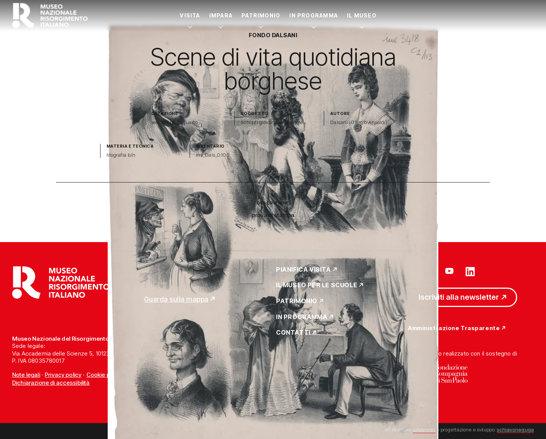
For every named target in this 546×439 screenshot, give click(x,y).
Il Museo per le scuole (316, 285)
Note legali (26, 374)
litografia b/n (121, 155)
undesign (424, 429)
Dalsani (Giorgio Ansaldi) (358, 122)
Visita (190, 15)
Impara (220, 15)
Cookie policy (104, 374)
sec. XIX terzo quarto (174, 122)
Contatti (293, 332)
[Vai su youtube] (450, 270)
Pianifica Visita (303, 269)
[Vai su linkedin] (470, 270)
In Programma (313, 15)
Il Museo (362, 15)
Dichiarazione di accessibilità (51, 382)
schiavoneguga (515, 429)
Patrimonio (261, 15)
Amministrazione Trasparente (454, 328)
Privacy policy (63, 374)
